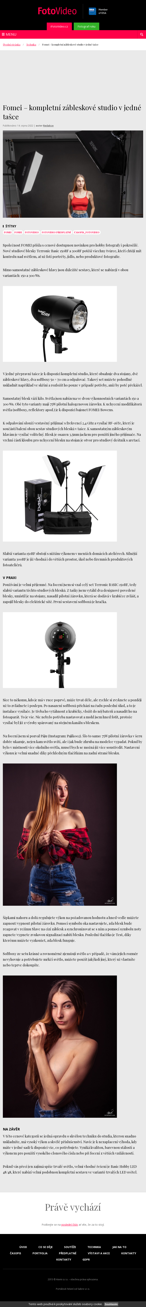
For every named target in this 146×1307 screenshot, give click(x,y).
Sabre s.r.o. (84, 1289)
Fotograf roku (86, 26)
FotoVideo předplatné (56, 232)
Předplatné (67, 1253)
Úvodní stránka (11, 44)
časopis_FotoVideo (86, 232)
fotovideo (32, 232)
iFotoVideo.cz (59, 26)
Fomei (7, 232)
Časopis (15, 1253)
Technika (31, 44)
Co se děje (45, 1247)
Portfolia (40, 1253)
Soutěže (70, 1247)
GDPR (86, 1259)
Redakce (48, 125)
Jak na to (119, 1247)
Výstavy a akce (99, 1253)
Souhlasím (111, 1304)
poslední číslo (69, 1224)
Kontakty (128, 1253)
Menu (11, 34)
